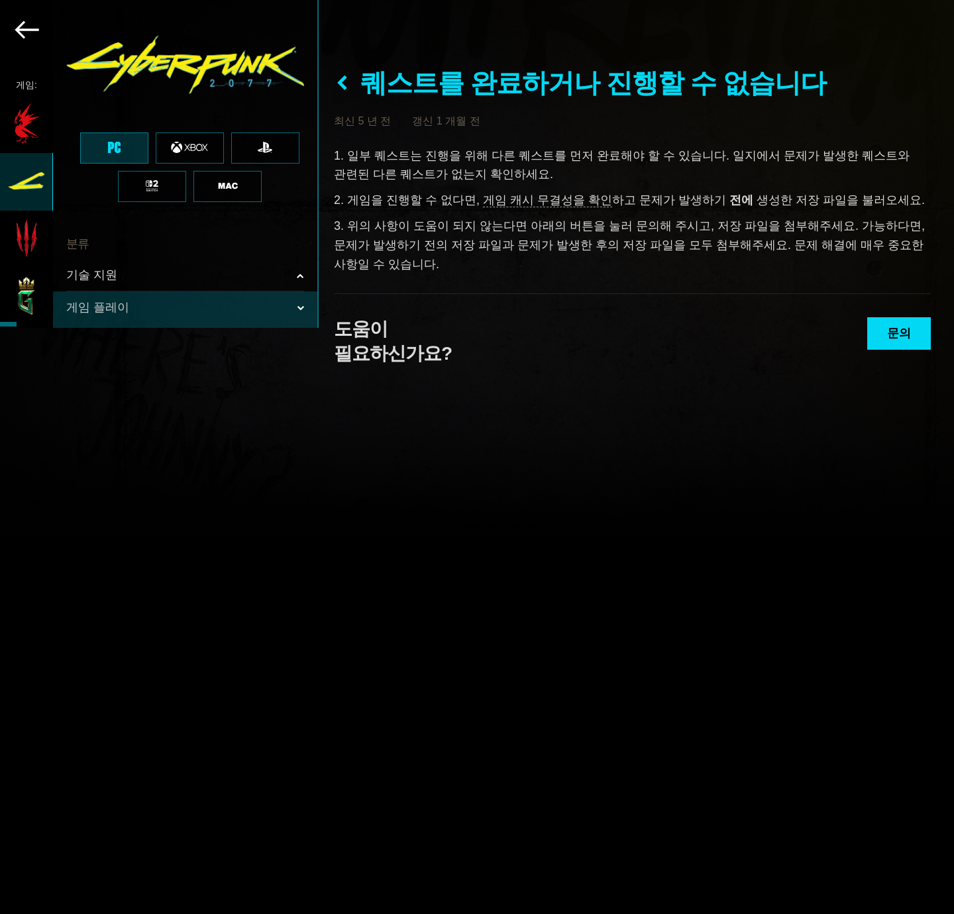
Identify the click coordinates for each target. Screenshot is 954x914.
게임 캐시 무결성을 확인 (547, 200)
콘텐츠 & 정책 (103, 526)
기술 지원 (91, 274)
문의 (899, 333)
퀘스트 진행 (108, 337)
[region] (159, 457)
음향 (90, 430)
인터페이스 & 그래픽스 (134, 399)
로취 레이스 (97, 559)
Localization (108, 461)
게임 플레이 (97, 307)
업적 (90, 491)
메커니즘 (101, 368)
